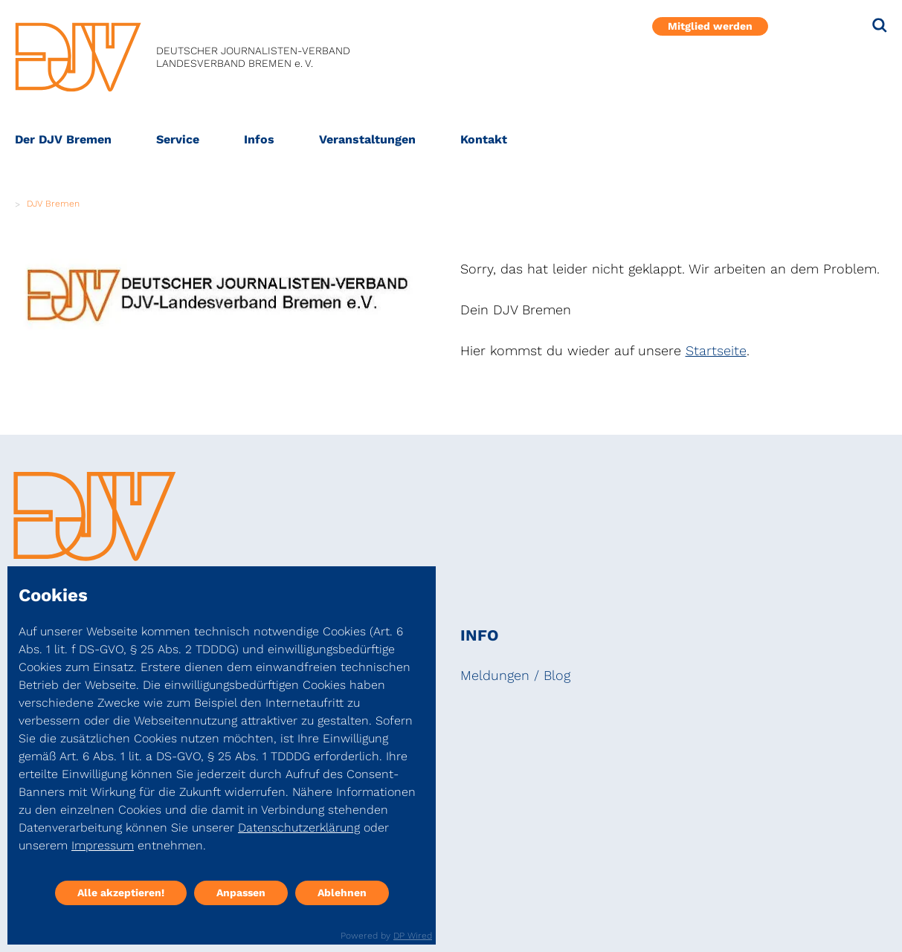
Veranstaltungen (367, 139)
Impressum (102, 845)
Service (177, 139)
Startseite (716, 350)
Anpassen (240, 892)
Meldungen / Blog (515, 675)
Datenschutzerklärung (299, 827)
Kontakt (483, 139)
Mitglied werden (710, 26)
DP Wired (412, 935)
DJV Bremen (53, 203)
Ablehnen (342, 892)
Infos (259, 139)
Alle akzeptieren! (120, 892)
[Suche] (879, 25)
